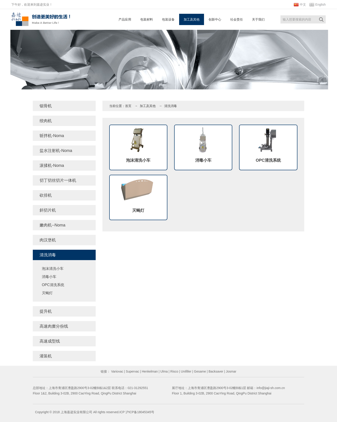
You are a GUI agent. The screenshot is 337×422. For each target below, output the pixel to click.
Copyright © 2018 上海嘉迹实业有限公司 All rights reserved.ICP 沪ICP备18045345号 (94, 412)
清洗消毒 (170, 106)
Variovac (116, 371)
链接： (105, 371)
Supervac (132, 371)
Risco (173, 371)
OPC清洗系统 (53, 285)
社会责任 (236, 19)
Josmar (230, 371)
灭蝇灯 (47, 293)
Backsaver (215, 371)
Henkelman (149, 371)
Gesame (199, 371)
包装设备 (168, 19)
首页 (128, 106)
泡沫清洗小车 (53, 268)
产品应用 (125, 19)
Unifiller (186, 371)
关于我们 (258, 19)
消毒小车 (49, 277)
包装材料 (146, 19)
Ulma (163, 371)
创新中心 (215, 19)
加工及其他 (191, 19)
